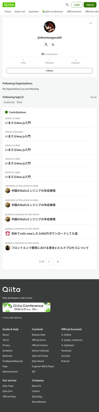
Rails (19, 102)
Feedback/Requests (13, 361)
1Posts (23, 61)
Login (77, 4)
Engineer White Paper (43, 366)
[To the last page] (58, 261)
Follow (49, 70)
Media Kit (7, 355)
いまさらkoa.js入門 (18, 123)
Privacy (6, 345)
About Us (36, 385)
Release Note (38, 334)
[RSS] (53, 44)
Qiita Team (8, 385)
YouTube (65, 355)
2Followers (75, 61)
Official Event (74, 11)
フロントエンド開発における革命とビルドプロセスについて (50, 248)
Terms (6, 339)
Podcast (65, 361)
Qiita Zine (8, 391)
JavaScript (9, 102)
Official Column (40, 345)
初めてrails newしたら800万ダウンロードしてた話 (44, 233)
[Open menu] (91, 23)
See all (93, 97)
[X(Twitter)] (46, 44)
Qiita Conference (52, 11)
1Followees (49, 61)
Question (34, 11)
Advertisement (10, 371)
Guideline (8, 350)
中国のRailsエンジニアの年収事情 (33, 190)
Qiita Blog (37, 396)
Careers (36, 391)
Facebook (66, 350)
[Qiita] (9, 4)
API (33, 371)
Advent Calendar (40, 350)
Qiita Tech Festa (40, 355)
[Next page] (49, 261)
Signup (90, 4)
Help (5, 366)
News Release (39, 401)
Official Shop (9, 396)
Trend (7, 11)
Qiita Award (38, 361)
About (6, 334)
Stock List (20, 11)
